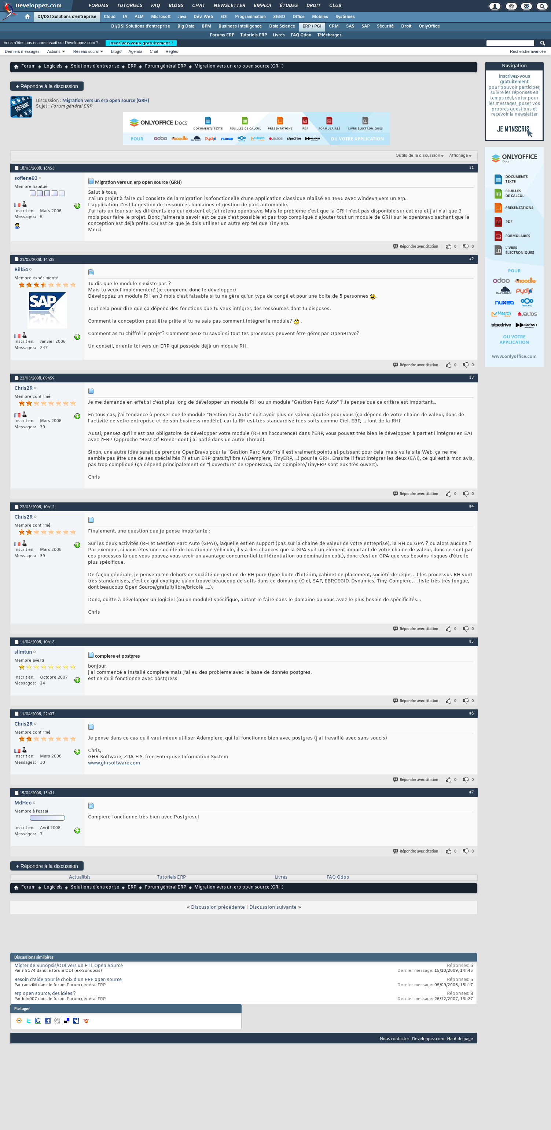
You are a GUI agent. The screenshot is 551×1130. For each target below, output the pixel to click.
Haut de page (460, 1038)
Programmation (250, 16)
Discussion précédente (218, 907)
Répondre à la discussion (47, 86)
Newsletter (229, 6)
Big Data (185, 26)
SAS (350, 26)
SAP (365, 26)
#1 (471, 167)
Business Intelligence (240, 26)
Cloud (109, 16)
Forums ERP (222, 35)
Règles (172, 51)
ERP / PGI (312, 26)
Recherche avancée (528, 51)
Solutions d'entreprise (95, 66)
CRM (334, 26)
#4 (471, 506)
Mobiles (320, 16)
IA (125, 16)
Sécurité (385, 26)
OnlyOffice (429, 26)
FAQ (155, 6)
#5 (471, 641)
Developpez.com (428, 1038)
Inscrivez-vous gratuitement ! (141, 43)
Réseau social (86, 51)
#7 (471, 792)
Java (182, 16)
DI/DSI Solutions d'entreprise (66, 16)
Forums (98, 6)
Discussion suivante (273, 907)
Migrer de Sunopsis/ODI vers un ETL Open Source (68, 966)
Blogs (176, 6)
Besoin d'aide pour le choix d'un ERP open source (68, 980)
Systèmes (345, 16)
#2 (471, 258)
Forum (28, 66)
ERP (132, 66)
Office (299, 16)
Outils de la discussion (418, 155)
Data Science (282, 26)
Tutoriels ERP (253, 35)
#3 (471, 377)
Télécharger (329, 35)
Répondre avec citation (416, 246)
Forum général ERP (165, 66)
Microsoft (160, 16)
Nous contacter (394, 1038)
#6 (471, 713)
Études (288, 6)
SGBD (279, 16)
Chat (198, 6)
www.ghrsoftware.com (114, 763)
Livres (279, 35)
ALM (139, 16)
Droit (313, 6)
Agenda (135, 51)
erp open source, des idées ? (45, 994)
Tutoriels (129, 6)
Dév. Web (203, 16)
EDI (224, 16)
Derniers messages (22, 51)
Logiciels (53, 66)
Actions (53, 51)
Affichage (458, 155)
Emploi (262, 6)
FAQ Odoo (301, 35)
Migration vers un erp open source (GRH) (105, 100)
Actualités (80, 877)
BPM (206, 26)
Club (334, 6)
